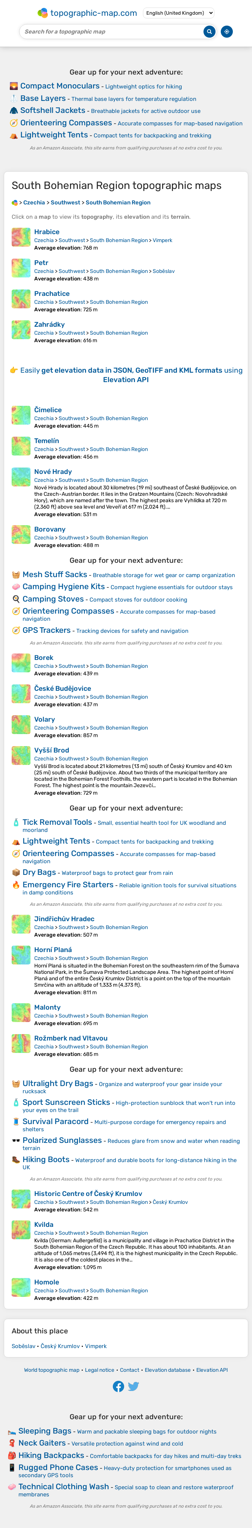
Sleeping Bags (44, 1430)
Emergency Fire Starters (68, 884)
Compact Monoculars (60, 85)
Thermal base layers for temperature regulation (133, 99)
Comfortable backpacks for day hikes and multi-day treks (165, 1456)
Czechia (44, 240)
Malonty (47, 1007)
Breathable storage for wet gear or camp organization (164, 575)
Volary (44, 719)
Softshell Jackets (52, 110)
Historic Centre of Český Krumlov (88, 1194)
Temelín (46, 441)
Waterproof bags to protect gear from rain (117, 873)
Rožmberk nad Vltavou (71, 1038)
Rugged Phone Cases (58, 1467)
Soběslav (164, 271)
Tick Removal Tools (57, 822)
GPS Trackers (47, 630)
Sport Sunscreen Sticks (66, 1102)
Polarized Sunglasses (62, 1140)
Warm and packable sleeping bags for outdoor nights (147, 1431)
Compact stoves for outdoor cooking (138, 599)
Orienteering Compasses (66, 122)
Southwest (72, 240)
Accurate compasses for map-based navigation (180, 123)
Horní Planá (53, 950)
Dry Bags (39, 872)
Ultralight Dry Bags (58, 1083)
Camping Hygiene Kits (64, 586)
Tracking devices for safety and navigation (132, 631)
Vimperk (162, 240)
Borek (43, 658)
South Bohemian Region (119, 240)
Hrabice (46, 232)
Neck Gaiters (42, 1442)
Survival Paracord (56, 1121)
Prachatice (52, 293)
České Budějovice (62, 688)
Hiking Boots (46, 1159)
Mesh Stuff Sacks (55, 574)
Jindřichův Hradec (64, 919)
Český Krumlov (170, 1202)
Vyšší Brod (51, 750)
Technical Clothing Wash (63, 1486)
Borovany (49, 529)
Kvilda (43, 1224)
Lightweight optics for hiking (143, 86)
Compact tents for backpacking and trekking (152, 135)
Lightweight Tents (54, 134)
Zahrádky (49, 324)
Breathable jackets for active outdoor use (145, 111)
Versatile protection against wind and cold (127, 1443)
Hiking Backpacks (51, 1455)
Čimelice (48, 410)
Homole (46, 1282)
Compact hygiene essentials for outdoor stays (172, 587)
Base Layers (43, 98)
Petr (41, 263)
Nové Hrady (53, 472)
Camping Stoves (53, 598)
